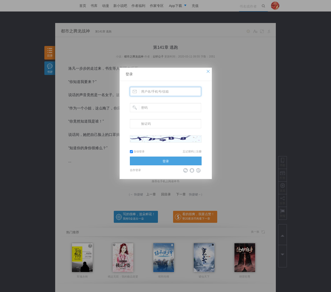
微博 (198, 170)
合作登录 (135, 170)
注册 (199, 151)
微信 (185, 170)
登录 (129, 74)
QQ (192, 170)
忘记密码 (188, 151)
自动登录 (137, 151)
